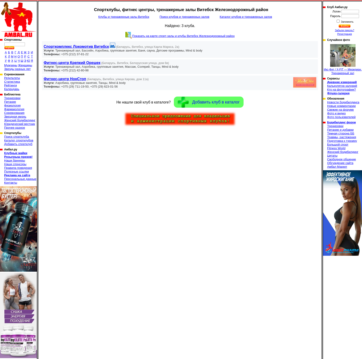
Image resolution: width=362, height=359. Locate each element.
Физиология (12, 105)
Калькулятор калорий (342, 86)
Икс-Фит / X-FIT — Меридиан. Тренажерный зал (343, 59)
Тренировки (12, 98)
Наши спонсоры (15, 164)
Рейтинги (10, 85)
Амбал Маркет (337, 166)
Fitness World (336, 148)
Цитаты (332, 155)
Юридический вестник (19, 124)
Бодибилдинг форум (341, 122)
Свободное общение (341, 159)
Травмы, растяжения (341, 137)
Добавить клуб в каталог (209, 102)
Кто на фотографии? (341, 89)
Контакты (10, 182)
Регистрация (344, 34)
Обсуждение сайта (340, 163)
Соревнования (14, 113)
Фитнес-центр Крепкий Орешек (72, 63)
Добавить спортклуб (18, 144)
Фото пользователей (341, 117)
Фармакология (14, 109)
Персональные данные (20, 179)
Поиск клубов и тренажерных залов (184, 16)
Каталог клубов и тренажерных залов (246, 16)
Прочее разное (14, 127)
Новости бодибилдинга (343, 102)
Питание (10, 101)
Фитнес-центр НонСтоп (65, 79)
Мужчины (10, 65)
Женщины (25, 65)
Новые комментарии (341, 106)
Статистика (12, 81)
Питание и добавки (340, 129)
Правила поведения (18, 168)
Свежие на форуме (340, 109)
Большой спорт (337, 144)
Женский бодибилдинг (19, 120)
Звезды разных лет (17, 69)
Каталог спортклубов (18, 140)
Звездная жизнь (15, 116)
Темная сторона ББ (340, 133)
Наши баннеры (14, 160)
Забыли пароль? (344, 30)
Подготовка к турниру (342, 141)
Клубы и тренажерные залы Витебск (123, 16)
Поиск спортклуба (16, 136)
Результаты (12, 78)
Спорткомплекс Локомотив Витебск (76, 47)
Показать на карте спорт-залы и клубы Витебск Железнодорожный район (183, 36)
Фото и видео (336, 113)
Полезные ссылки (16, 171)
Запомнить (347, 21)
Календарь (11, 89)
